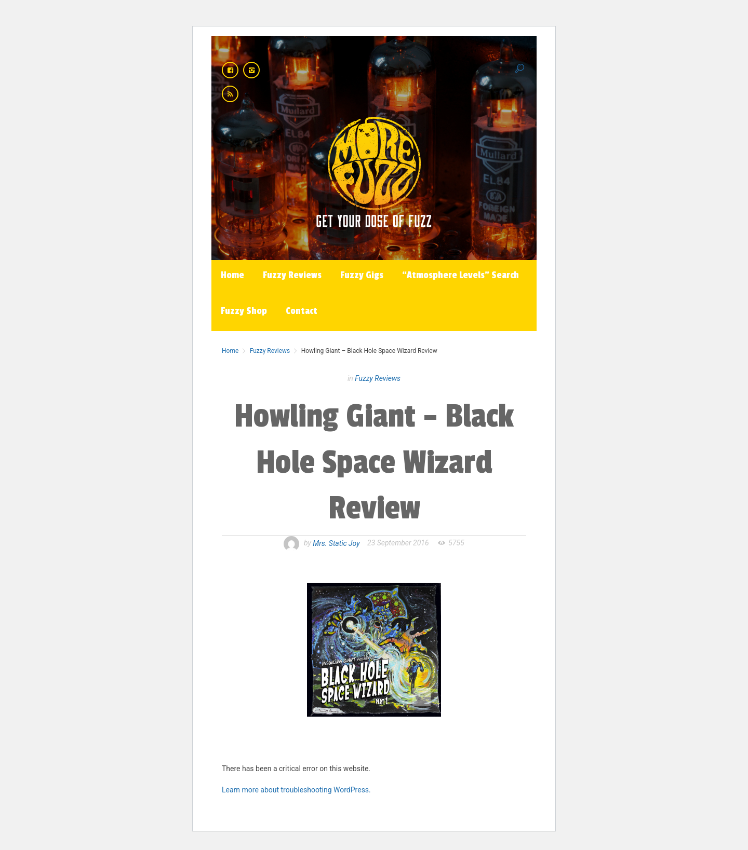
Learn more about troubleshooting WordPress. (296, 790)
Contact (301, 311)
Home (232, 275)
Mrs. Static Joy (336, 543)
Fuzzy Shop (244, 311)
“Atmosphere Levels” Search (460, 275)
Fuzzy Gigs (361, 275)
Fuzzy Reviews (292, 275)
